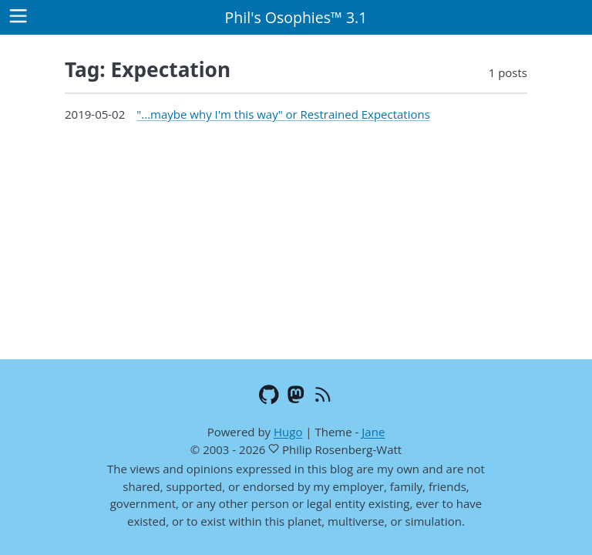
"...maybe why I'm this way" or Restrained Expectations (283, 114)
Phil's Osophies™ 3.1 (296, 17)
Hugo (288, 431)
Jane (373, 431)
